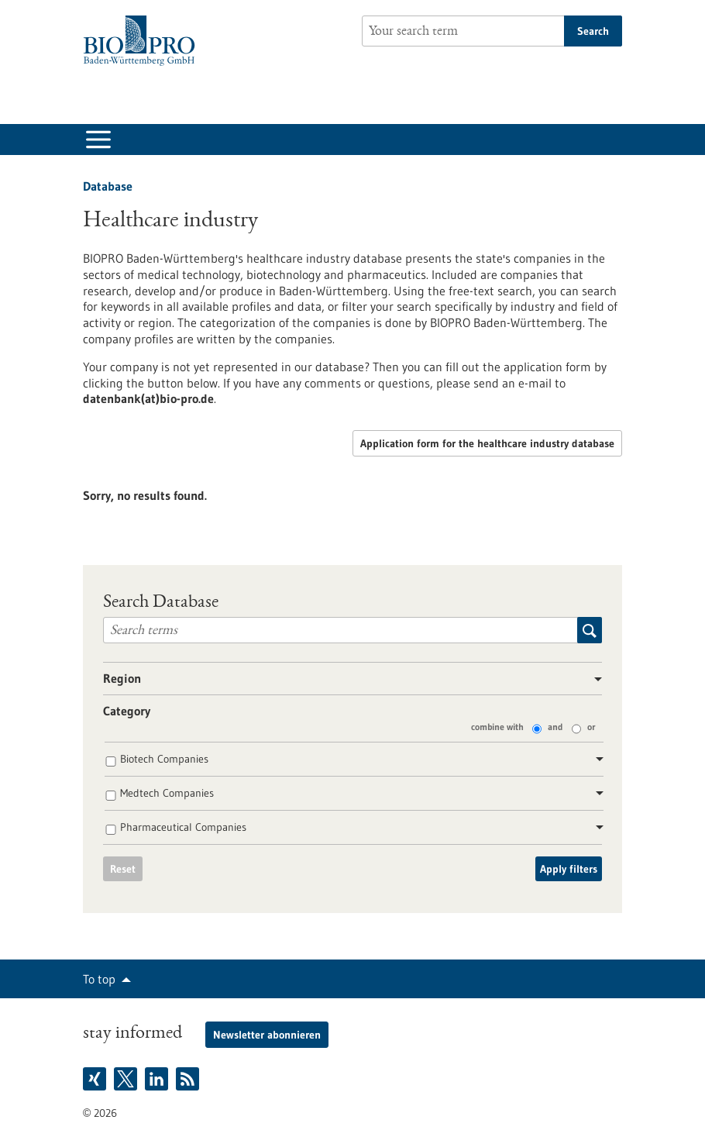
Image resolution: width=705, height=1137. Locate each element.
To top (99, 979)
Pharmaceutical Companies (183, 827)
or (591, 726)
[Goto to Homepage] (143, 41)
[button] (592, 680)
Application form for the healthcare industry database (487, 443)
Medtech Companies (167, 793)
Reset (123, 869)
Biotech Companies (164, 759)
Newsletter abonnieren (267, 1035)
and (555, 726)
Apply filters (568, 869)
